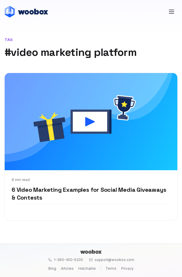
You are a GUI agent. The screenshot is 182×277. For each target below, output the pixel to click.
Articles (67, 268)
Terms (110, 268)
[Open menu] (171, 11)
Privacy (127, 268)
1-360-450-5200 (65, 260)
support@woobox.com (111, 260)
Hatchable (87, 268)
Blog (52, 268)
